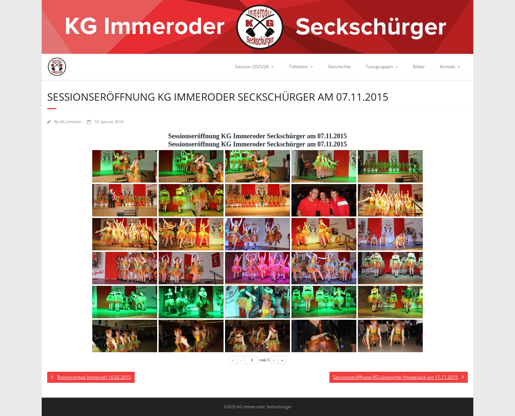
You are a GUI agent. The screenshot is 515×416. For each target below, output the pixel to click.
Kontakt (447, 66)
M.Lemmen (71, 121)
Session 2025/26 (252, 66)
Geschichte (339, 66)
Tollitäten (298, 66)
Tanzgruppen (379, 66)
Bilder (419, 66)
